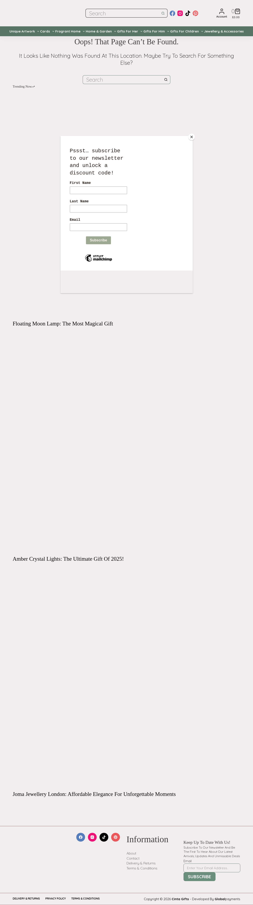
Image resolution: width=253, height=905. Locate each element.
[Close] (191, 137)
